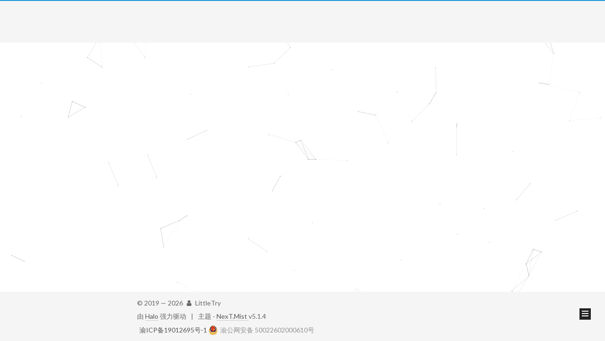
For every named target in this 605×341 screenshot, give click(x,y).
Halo (151, 316)
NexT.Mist (232, 316)
